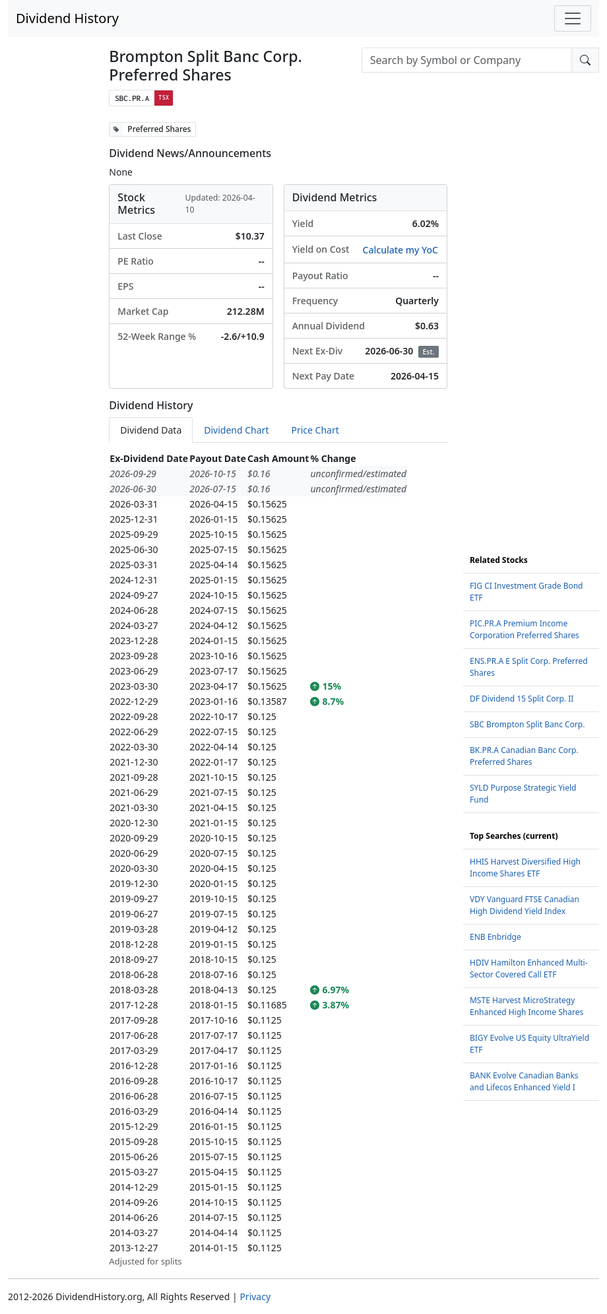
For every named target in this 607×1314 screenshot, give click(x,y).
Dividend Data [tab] (150, 430)
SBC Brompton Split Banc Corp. (527, 724)
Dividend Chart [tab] (236, 430)
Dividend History (67, 18)
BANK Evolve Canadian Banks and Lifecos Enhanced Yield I (524, 1081)
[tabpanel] (278, 859)
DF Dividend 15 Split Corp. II (521, 698)
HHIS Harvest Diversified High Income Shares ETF (525, 867)
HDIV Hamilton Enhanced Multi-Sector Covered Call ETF (529, 968)
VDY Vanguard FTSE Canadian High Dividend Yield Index (524, 905)
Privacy (255, 1296)
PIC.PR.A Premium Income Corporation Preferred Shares (524, 629)
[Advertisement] (531, 320)
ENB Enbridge (495, 936)
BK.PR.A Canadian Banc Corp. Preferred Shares (524, 756)
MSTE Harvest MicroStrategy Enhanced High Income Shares (526, 1006)
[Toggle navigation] (572, 18)
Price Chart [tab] (314, 430)
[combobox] (467, 60)
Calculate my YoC (400, 250)
